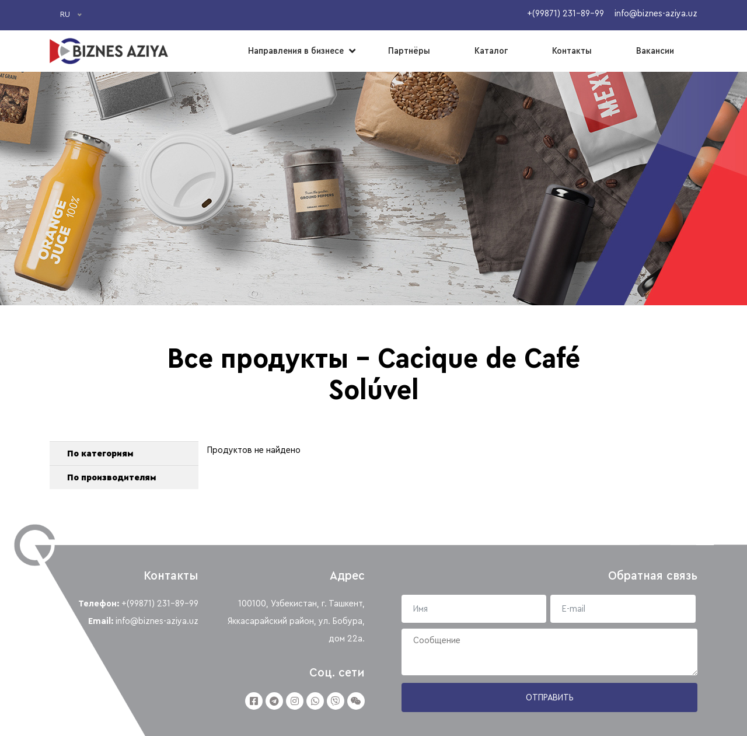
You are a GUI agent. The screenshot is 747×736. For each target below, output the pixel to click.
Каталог (491, 50)
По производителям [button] (111, 477)
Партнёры (409, 50)
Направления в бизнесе (296, 50)
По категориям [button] (100, 453)
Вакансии (655, 50)
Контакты (572, 50)
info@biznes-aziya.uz (157, 621)
